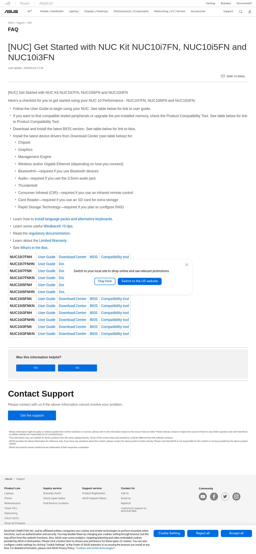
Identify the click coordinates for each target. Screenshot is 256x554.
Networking (10, 513)
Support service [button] (92, 488)
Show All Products (14, 523)
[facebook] (214, 497)
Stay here (105, 281)
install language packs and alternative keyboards (73, 219)
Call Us (125, 493)
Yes (28, 367)
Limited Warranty (53, 240)
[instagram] (236, 497)
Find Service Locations (56, 503)
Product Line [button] (12, 488)
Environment (244, 3)
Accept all (236, 533)
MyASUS (126, 503)
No (56, 367)
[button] (210, 3)
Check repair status (54, 498)
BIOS (94, 257)
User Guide (46, 257)
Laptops (9, 493)
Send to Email (236, 76)
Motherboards (12, 503)
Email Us (126, 498)
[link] (11, 11)
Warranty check (52, 493)
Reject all (203, 533)
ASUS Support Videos (94, 498)
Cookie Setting (169, 533)
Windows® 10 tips (58, 226)
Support (20, 23)
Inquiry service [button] (52, 488)
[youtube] (203, 497)
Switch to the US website (139, 281)
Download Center (72, 257)
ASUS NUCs (11, 518)
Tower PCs (10, 508)
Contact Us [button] (128, 488)
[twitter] (225, 497)
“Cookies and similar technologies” (95, 548)
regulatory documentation (49, 233)
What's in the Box (33, 248)
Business (226, 3)
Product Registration (93, 493)
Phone (8, 498)
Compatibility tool (115, 257)
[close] (186, 264)
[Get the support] (32, 416)
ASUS (11, 23)
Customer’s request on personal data (133, 509)
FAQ (30, 23)
